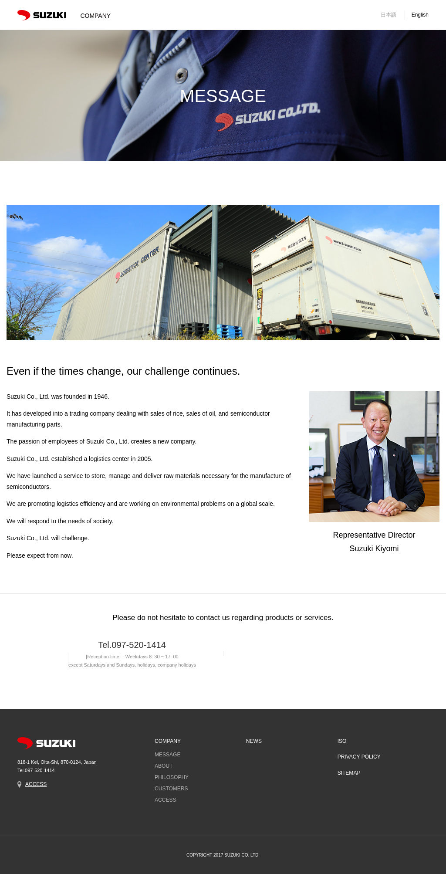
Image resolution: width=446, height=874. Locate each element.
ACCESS (36, 784)
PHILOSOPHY (172, 778)
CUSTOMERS (171, 789)
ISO (341, 741)
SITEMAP (348, 773)
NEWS (253, 741)
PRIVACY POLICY (358, 757)
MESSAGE (167, 755)
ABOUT (163, 766)
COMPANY (168, 741)
